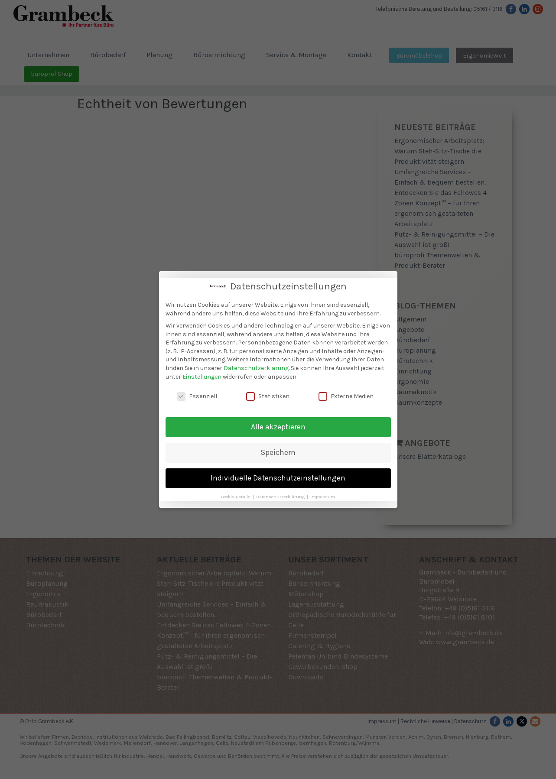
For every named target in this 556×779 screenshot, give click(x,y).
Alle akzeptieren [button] (278, 425)
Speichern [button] (278, 450)
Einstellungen (201, 374)
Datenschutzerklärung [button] (281, 495)
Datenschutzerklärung (256, 366)
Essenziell (197, 394)
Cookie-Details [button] (236, 495)
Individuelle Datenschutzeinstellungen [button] (278, 476)
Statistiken (267, 394)
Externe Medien (346, 394)
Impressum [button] (322, 495)
